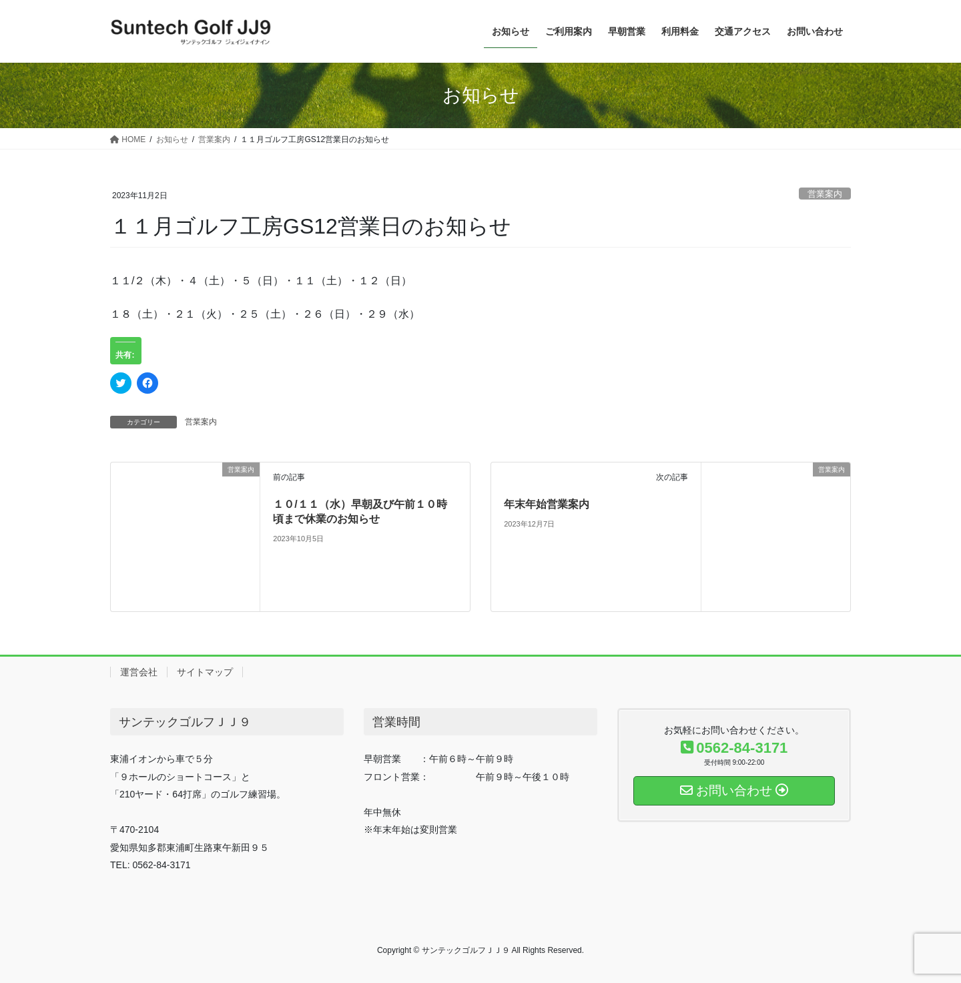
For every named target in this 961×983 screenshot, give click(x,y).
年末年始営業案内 (546, 504)
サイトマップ (205, 672)
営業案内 (825, 194)
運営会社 (138, 672)
